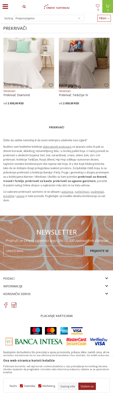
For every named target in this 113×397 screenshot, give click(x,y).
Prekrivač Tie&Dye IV (73, 95)
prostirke (8, 196)
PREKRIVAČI (9, 91)
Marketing (48, 386)
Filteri (104, 18)
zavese (20, 196)
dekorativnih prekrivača (57, 146)
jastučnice (67, 192)
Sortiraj (8, 18)
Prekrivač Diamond (16, 95)
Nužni (13, 386)
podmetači (97, 192)
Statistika (29, 386)
